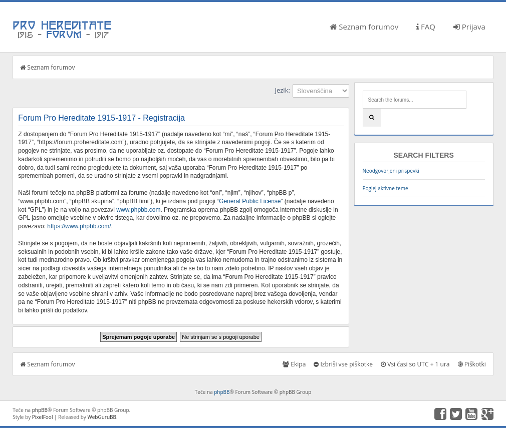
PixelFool (42, 416)
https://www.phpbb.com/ (79, 226)
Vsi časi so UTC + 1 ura (415, 364)
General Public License (250, 201)
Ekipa (294, 364)
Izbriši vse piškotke (343, 364)
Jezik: (282, 90)
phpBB (221, 391)
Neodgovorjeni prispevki (391, 170)
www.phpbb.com (138, 209)
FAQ (425, 27)
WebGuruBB (101, 416)
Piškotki (472, 364)
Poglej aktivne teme (385, 188)
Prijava (469, 27)
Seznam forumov (364, 27)
